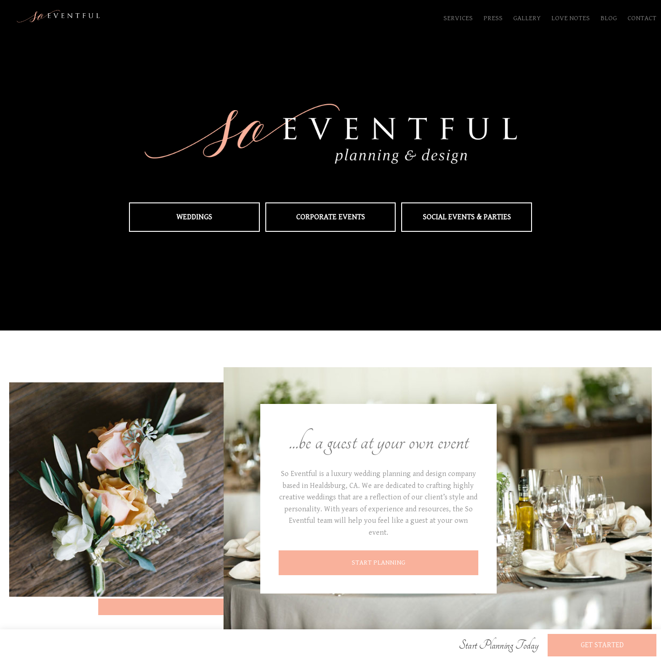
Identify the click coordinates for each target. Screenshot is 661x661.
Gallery (527, 18)
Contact (641, 18)
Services (458, 18)
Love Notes (570, 18)
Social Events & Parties (467, 217)
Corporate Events (330, 217)
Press (493, 18)
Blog (608, 18)
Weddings (194, 217)
